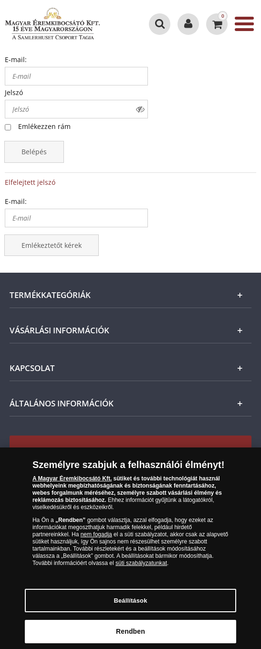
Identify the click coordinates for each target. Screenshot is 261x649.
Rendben (130, 635)
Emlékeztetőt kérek (51, 245)
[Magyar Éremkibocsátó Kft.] (52, 24)
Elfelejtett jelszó (30, 182)
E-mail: (16, 59)
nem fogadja (96, 538)
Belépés (34, 151)
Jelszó (14, 92)
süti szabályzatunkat (141, 567)
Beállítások (130, 603)
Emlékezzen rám (44, 126)
